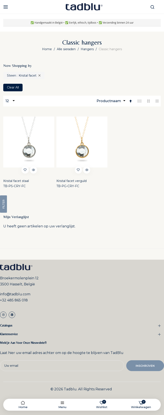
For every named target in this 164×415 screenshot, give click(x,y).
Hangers (88, 49)
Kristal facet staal (16, 181)
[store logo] (84, 6)
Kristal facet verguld (71, 181)
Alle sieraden (67, 49)
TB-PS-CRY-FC (14, 186)
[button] (25, 170)
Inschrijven (145, 365)
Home (47, 49)
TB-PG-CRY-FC (67, 186)
